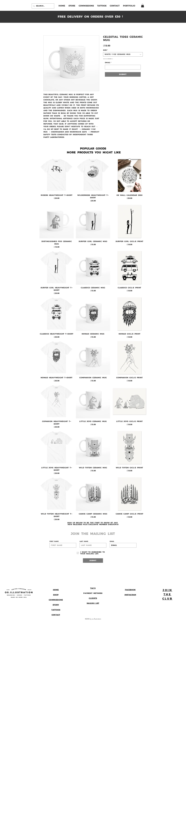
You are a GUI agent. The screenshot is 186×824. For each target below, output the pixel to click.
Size (105, 50)
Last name (84, 541)
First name (54, 541)
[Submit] (93, 560)
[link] (142, 5)
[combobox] (123, 54)
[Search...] (42, 6)
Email (108, 63)
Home (56, 590)
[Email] (122, 67)
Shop (55, 595)
